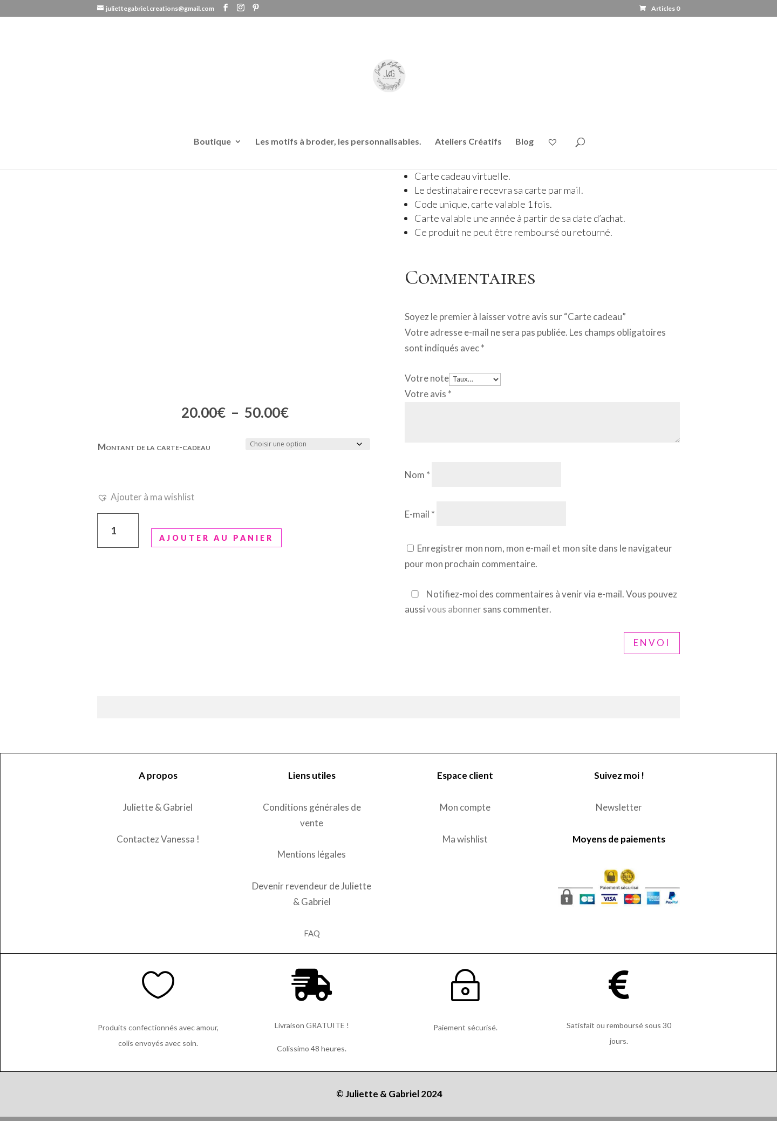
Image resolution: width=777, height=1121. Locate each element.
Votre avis (428, 393)
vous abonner (454, 609)
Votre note (427, 378)
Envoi (651, 642)
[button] (146, 497)
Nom (417, 474)
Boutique (212, 142)
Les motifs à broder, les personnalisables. (338, 142)
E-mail (420, 514)
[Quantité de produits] (118, 530)
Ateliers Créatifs (468, 142)
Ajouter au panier (216, 537)
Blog (524, 142)
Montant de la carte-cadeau (154, 446)
